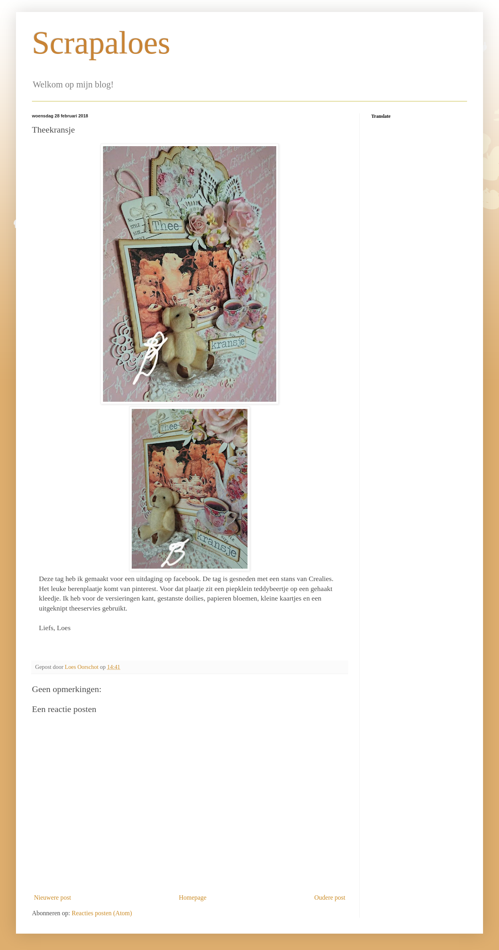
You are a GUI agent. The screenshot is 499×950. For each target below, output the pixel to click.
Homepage (192, 897)
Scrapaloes (101, 42)
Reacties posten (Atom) (102, 913)
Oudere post (329, 897)
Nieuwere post (52, 897)
